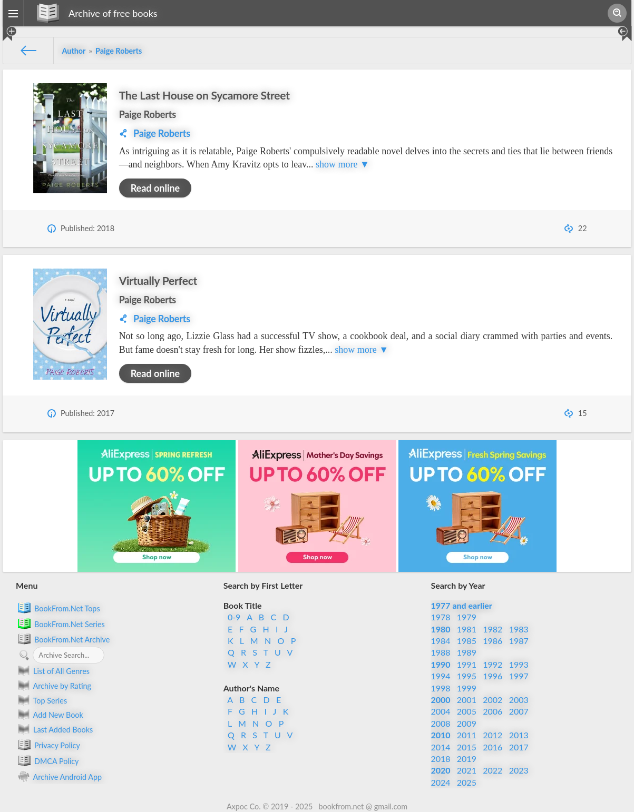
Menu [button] (26, 585)
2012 (492, 735)
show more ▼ (342, 164)
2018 (440, 759)
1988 (440, 652)
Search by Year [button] (458, 585)
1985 (466, 641)
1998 (440, 688)
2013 (519, 735)
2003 (519, 700)
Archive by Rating (53, 685)
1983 (519, 629)
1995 (466, 676)
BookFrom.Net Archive (63, 638)
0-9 (234, 617)
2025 (466, 782)
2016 (492, 747)
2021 (466, 770)
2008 (440, 723)
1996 (492, 676)
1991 (466, 664)
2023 (519, 770)
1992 (492, 664)
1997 (519, 676)
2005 (466, 711)
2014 (440, 747)
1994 (440, 676)
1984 (440, 641)
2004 (440, 711)
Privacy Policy (48, 744)
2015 (466, 747)
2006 (492, 711)
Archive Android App (59, 776)
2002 (492, 700)
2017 (519, 747)
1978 (440, 617)
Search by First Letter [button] (263, 585)
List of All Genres (53, 671)
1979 (466, 617)
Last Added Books (54, 729)
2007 (519, 711)
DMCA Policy (47, 760)
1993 (519, 664)
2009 (466, 723)
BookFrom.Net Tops (58, 607)
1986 (492, 641)
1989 (466, 652)
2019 (466, 759)
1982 (492, 629)
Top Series (41, 700)
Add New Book (49, 714)
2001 (466, 700)
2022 (492, 770)
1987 (519, 641)
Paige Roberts (147, 114)
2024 (440, 782)
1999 (466, 688)
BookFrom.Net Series (60, 623)
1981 (466, 629)
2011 (466, 735)
